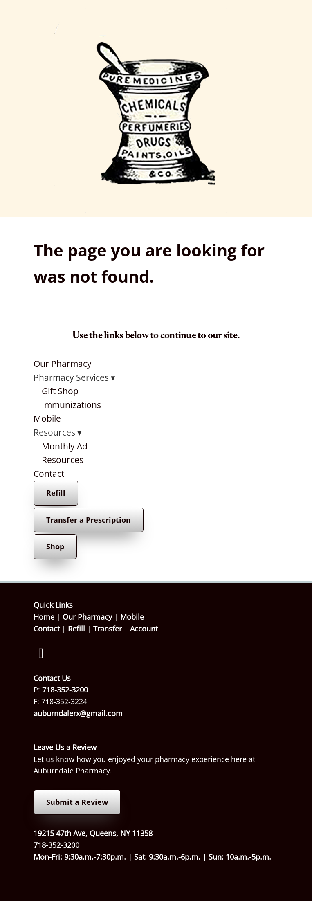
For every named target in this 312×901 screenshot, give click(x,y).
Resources (62, 460)
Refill (55, 493)
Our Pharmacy (63, 363)
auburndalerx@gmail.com (78, 713)
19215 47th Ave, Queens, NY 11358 (93, 833)
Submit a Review (77, 802)
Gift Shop (60, 391)
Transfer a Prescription (88, 520)
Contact (49, 473)
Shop (55, 546)
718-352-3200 (65, 689)
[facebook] (41, 653)
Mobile (47, 418)
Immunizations (71, 405)
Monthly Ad (65, 446)
